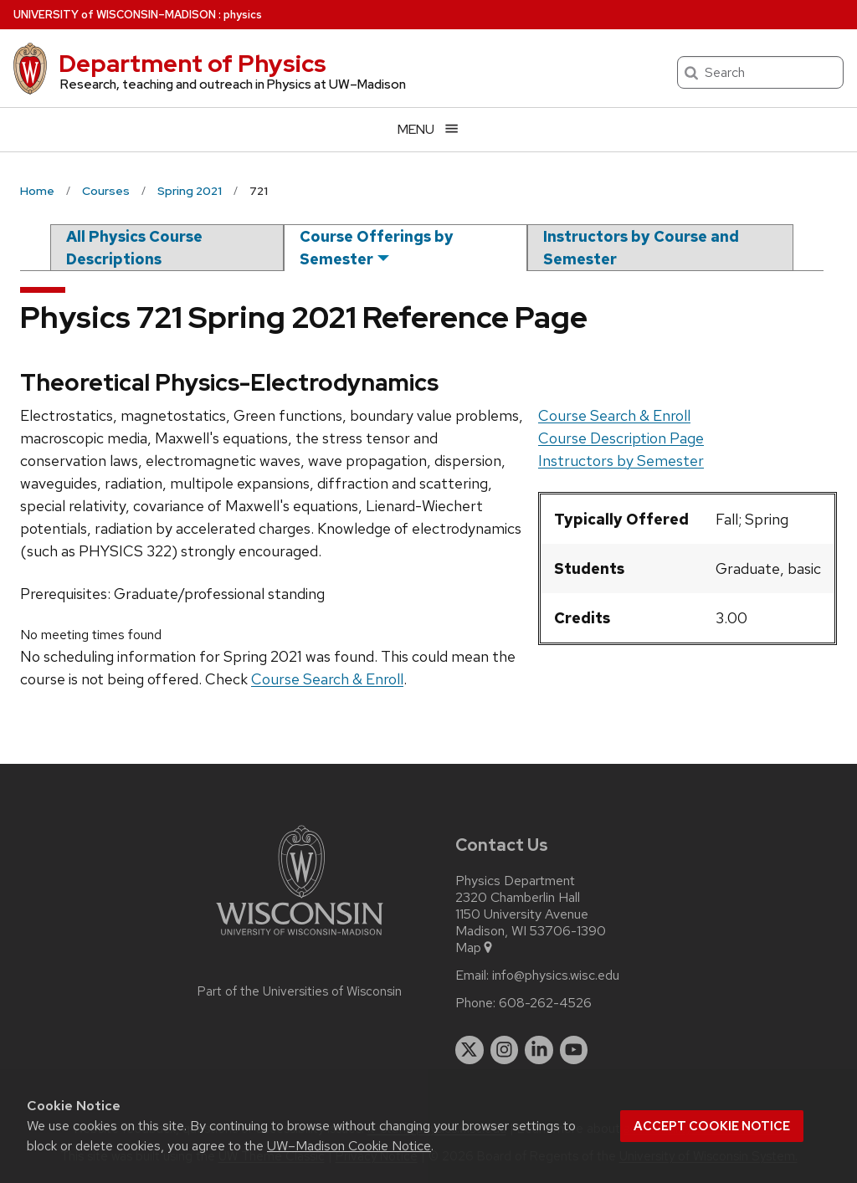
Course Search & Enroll (614, 415)
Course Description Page (621, 438)
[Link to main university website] (299, 938)
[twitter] (469, 1050)
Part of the (300, 991)
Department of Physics (192, 63)
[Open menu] (428, 129)
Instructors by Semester (621, 460)
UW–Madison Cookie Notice (349, 1146)
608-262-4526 (545, 1003)
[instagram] (504, 1050)
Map (475, 948)
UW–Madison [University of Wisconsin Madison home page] (114, 15)
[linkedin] (539, 1050)
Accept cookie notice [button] (712, 1126)
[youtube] (574, 1050)
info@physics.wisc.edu (555, 975)
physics (242, 15)
